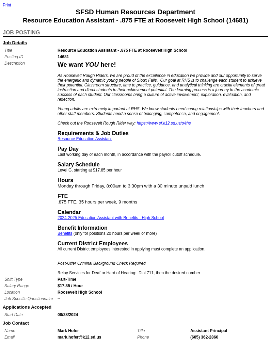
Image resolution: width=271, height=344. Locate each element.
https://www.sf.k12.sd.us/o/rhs (164, 123)
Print (7, 5)
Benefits (65, 233)
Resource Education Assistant (85, 138)
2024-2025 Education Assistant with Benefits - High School (111, 217)
